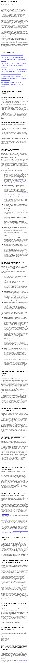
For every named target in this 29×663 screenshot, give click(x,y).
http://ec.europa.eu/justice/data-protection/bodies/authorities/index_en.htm (14, 531)
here (7, 657)
